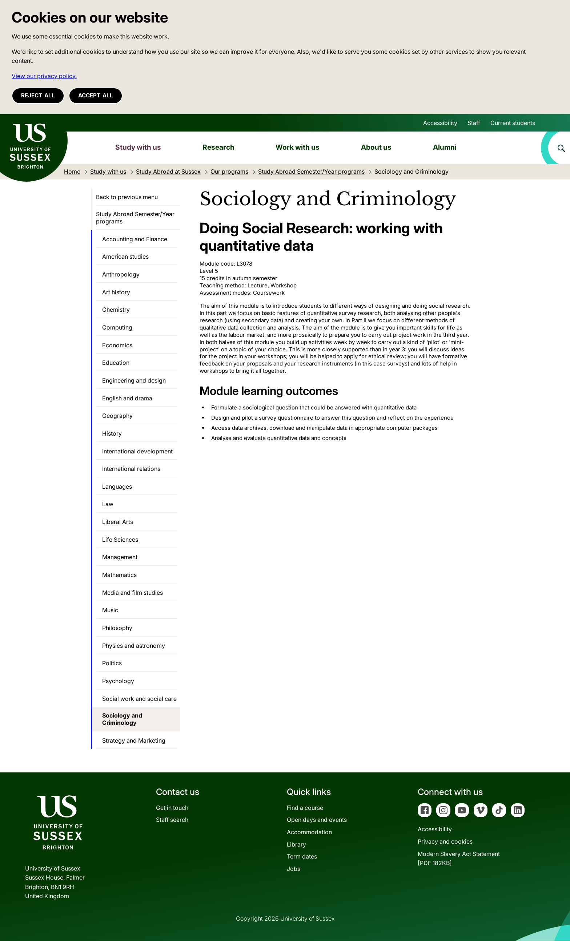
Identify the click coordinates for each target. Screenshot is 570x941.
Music (110, 610)
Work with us (298, 147)
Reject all (38, 95)
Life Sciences (120, 539)
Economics (117, 345)
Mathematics (119, 574)
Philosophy (117, 627)
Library (296, 844)
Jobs (293, 868)
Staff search (172, 819)
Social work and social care (139, 698)
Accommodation (309, 832)
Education (115, 362)
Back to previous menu (127, 197)
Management (119, 557)
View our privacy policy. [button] (44, 76)
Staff (473, 122)
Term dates (302, 856)
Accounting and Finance (134, 239)
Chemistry (116, 309)
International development (137, 451)
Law (107, 504)
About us (376, 147)
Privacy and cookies (445, 841)
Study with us (138, 147)
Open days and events (317, 819)
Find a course (305, 807)
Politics (112, 663)
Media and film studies (132, 592)
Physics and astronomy (133, 645)
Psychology (118, 680)
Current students (512, 122)
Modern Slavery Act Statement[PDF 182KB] (459, 858)
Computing (117, 327)
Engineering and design (134, 380)
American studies (125, 256)
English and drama (127, 398)
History (112, 433)
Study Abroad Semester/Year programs (135, 217)
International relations (131, 468)
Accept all (95, 95)
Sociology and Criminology (122, 719)
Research (218, 147)
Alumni (445, 147)
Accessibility (440, 122)
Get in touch (172, 807)
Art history (116, 292)
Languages (117, 486)
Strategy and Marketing (133, 740)
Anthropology (121, 274)
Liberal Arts (117, 521)
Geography (117, 415)
